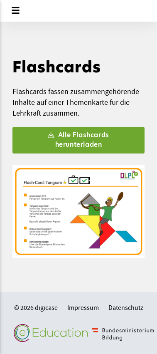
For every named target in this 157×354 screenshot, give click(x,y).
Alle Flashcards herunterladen (78, 140)
